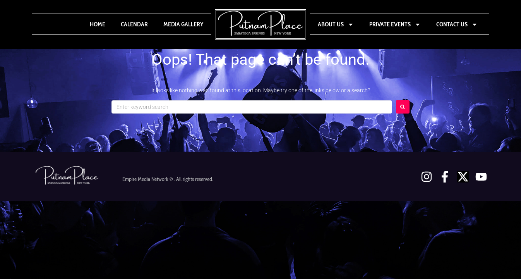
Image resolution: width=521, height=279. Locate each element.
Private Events (395, 24)
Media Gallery (183, 24)
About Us (336, 24)
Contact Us (457, 24)
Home (97, 24)
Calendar (134, 24)
